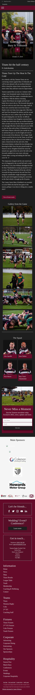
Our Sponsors (8, 649)
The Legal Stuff (11, 682)
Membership (7, 586)
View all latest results (8, 197)
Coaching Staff (8, 612)
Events (5, 671)
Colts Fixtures (8, 628)
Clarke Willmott (31, 1)
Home (5, 569)
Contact (5, 592)
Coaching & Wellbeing (11, 589)
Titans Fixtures (8, 623)
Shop (5, 575)
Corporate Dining (9, 643)
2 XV (5, 610)
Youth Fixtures (8, 631)
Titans (5, 601)
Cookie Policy (19, 682)
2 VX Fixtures (8, 625)
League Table (7, 580)
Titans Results (8, 578)
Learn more (17, 528)
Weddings (6, 673)
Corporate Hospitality (10, 676)
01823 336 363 (20, 542)
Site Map (5, 682)
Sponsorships (7, 652)
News (5, 572)
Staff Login (26, 682)
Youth (5, 583)
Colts (5, 607)
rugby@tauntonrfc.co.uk (19, 544)
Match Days (7, 665)
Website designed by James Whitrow (12, 689)
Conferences (7, 668)
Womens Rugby (8, 604)
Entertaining (7, 646)
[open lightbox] (17, 216)
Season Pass (7, 662)
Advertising (7, 640)
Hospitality (4, 4)
